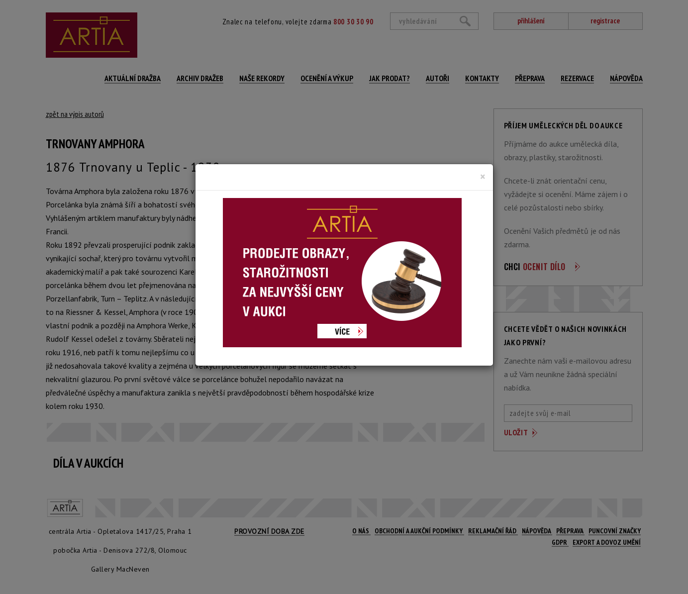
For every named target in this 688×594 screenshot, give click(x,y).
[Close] (483, 177)
